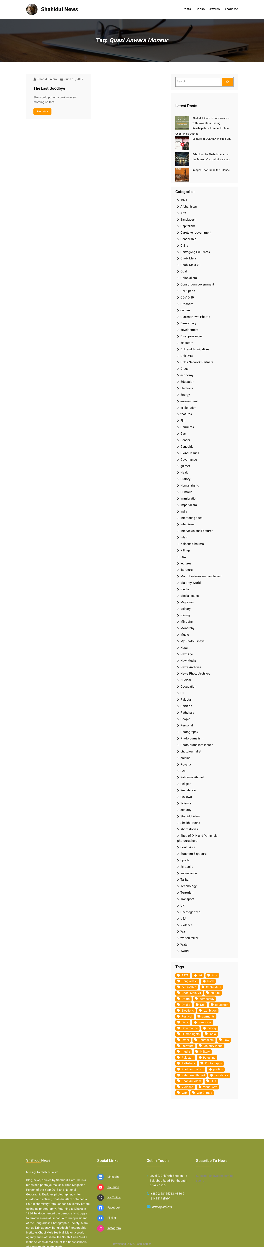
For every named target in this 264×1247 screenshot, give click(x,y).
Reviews (186, 797)
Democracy (188, 323)
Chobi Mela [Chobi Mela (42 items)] (213, 987)
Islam (184, 537)
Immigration (188, 498)
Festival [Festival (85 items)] (187, 1016)
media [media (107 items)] (186, 1051)
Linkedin (113, 1240)
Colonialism (188, 278)
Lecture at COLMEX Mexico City (211, 139)
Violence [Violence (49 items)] (187, 1087)
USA (183, 918)
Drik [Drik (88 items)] (202, 1005)
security (185, 810)
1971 (183, 200)
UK (182, 905)
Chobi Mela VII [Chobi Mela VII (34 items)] (191, 993)
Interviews (187, 524)
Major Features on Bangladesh (201, 576)
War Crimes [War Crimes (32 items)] (204, 1093)
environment (189, 401)
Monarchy (187, 628)
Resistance (188, 790)
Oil (182, 693)
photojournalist (190, 751)
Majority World (190, 582)
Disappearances (191, 336)
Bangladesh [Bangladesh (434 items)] (189, 981)
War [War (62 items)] (184, 1093)
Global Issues (189, 453)
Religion (185, 783)
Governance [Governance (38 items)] (190, 1028)
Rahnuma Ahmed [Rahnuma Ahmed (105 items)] (193, 1075)
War (183, 931)
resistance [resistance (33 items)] (221, 1075)
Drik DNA (186, 356)
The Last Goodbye (49, 88)
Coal (183, 271)
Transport (187, 899)
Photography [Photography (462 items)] (213, 1063)
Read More (42, 111)
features (186, 414)
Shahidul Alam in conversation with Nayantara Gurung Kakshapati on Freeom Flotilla (210, 123)
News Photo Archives (195, 673)
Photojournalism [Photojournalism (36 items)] (192, 1069)
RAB (183, 771)
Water (184, 944)
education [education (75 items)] (221, 1005)
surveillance (188, 873)
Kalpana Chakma (192, 544)
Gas (183, 433)
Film (183, 420)
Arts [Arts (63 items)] (214, 975)
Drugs (184, 368)
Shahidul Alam (190, 816)
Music (184, 634)
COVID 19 (187, 297)
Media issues (189, 595)
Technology (188, 886)
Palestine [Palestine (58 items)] (209, 1057)
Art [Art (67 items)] (200, 975)
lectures (186, 563)
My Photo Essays (192, 641)
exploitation (188, 407)
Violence (186, 925)
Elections (186, 388)
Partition (186, 706)
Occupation (188, 686)
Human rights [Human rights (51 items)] (191, 1034)
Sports (185, 860)
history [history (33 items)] (212, 1028)
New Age (186, 654)
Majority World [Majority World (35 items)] (213, 1046)
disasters (186, 343)
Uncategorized (190, 912)
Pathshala (187, 712)
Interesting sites (191, 518)
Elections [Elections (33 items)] (188, 1010)
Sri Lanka (186, 866)
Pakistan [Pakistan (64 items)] (187, 1057)
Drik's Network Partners (196, 362)
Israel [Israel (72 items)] (185, 1040)
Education (187, 381)
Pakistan (186, 699)
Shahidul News (59, 9)
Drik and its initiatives (195, 349)
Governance (188, 459)
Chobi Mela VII (190, 265)
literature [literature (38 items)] (188, 1046)
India (183, 511)
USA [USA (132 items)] (213, 1081)
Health (184, 472)
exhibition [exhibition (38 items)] (210, 1010)
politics (185, 758)
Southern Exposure (193, 853)
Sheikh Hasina (190, 823)
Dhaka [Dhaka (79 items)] (186, 1005)
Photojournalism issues (196, 745)
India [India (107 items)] (212, 1034)
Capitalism (187, 226)
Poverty (185, 764)
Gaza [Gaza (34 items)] (185, 1022)
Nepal (184, 647)
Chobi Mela (188, 258)
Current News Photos (195, 316)
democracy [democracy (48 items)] (207, 999)
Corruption (187, 291)
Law (183, 557)
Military (185, 608)
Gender (185, 440)
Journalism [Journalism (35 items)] (206, 1040)
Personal (186, 725)
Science (185, 803)
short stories (189, 829)
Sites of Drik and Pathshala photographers (197, 838)
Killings (185, 550)
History (185, 479)
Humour (186, 492)
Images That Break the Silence (211, 170)
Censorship (188, 239)
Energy (185, 394)
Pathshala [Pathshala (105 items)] (188, 1063)
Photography (189, 732)
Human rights (189, 485)
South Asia (187, 847)
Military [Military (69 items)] (205, 1051)
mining (185, 615)
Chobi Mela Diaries (186, 134)
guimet (185, 466)
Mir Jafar (186, 621)
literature (186, 569)
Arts (183, 213)
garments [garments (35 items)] (208, 1016)
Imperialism (188, 505)
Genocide (186, 446)
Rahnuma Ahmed (192, 777)
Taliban (185, 879)
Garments (187, 427)
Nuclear (185, 680)
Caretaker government (195, 232)
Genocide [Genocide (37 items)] (204, 1022)
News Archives (190, 667)
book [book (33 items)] (210, 981)
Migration (187, 602)
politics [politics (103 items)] (218, 1069)
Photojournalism (191, 738)
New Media (188, 660)
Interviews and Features (196, 531)
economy (186, 375)
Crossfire (186, 304)
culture (185, 310)
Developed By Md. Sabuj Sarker (132, 1244)
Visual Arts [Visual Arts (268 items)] (210, 1087)
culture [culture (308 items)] (215, 993)
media (184, 589)
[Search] (227, 82)
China (184, 245)
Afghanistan (188, 206)
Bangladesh (188, 219)
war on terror (189, 938)
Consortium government (197, 284)
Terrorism (187, 892)
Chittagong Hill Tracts (195, 252)
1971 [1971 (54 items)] (185, 975)
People (185, 719)
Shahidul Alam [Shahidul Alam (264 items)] (191, 1081)
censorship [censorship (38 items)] (189, 987)
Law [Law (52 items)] (226, 1040)
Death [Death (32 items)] (186, 999)
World (184, 951)
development (189, 330)
